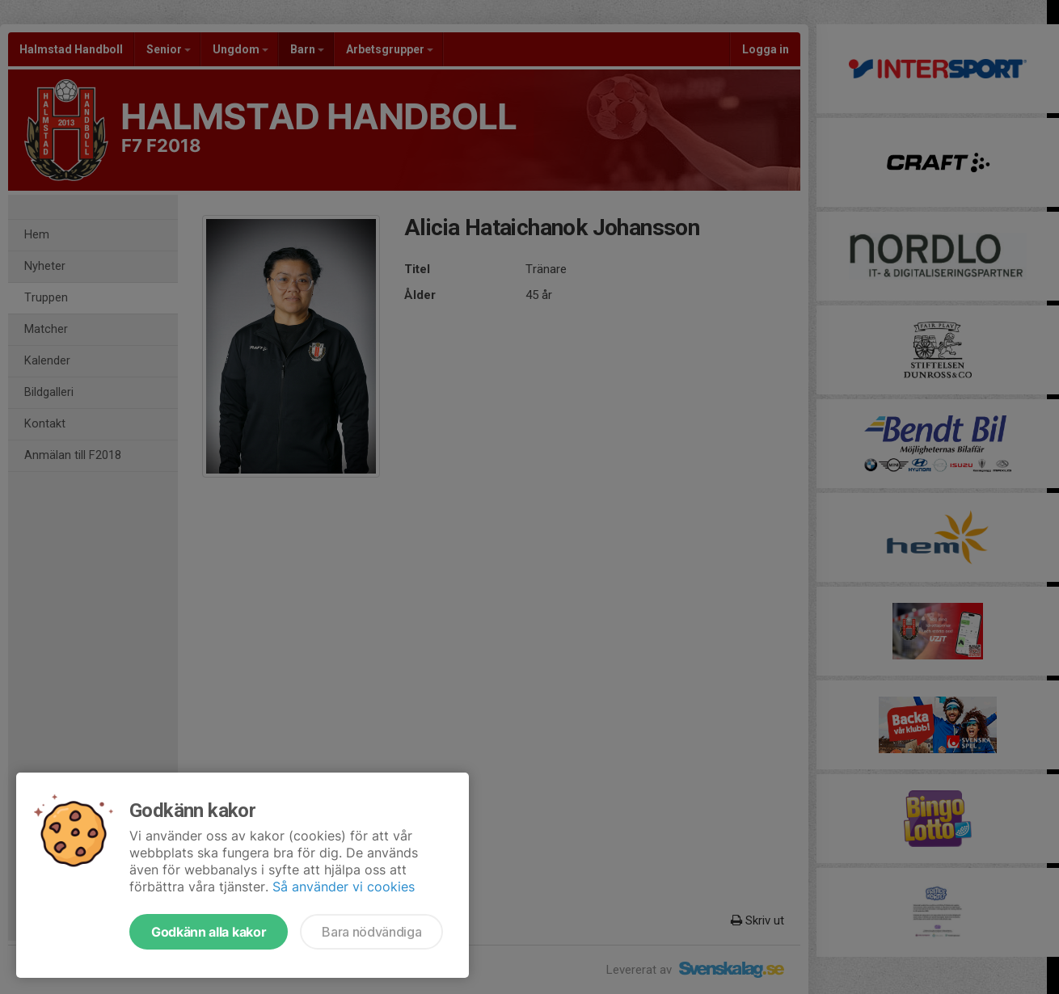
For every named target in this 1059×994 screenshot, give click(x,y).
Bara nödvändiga (371, 932)
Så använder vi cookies (343, 886)
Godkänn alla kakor (208, 932)
